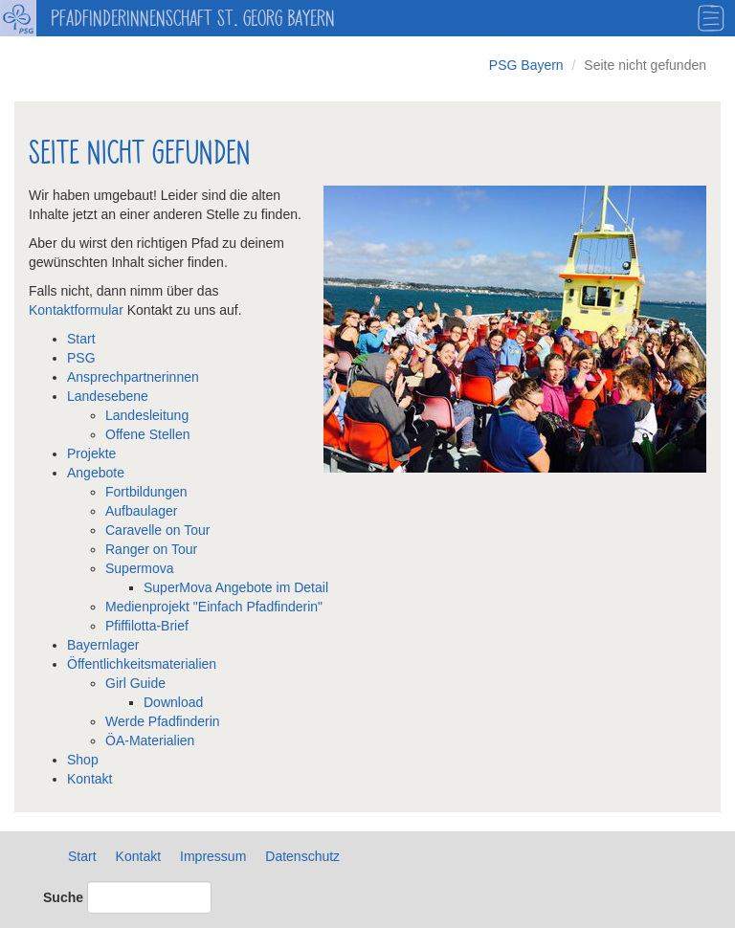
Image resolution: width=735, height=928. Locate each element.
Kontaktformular (78, 310)
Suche (63, 897)
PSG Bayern (526, 65)
